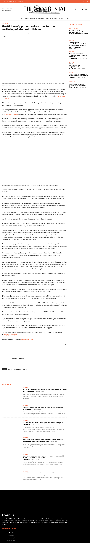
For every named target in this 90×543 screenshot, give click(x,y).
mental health (17, 369)
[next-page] (6, 484)
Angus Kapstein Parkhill (31, 475)
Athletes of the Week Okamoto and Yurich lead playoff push (43, 439)
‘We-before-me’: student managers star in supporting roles (43, 422)
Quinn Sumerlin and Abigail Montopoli (36, 441)
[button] (86, 9)
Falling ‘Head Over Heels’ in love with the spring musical (78, 74)
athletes (10, 369)
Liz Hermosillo (27, 409)
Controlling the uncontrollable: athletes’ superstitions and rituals (45, 390)
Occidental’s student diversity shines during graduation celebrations (77, 84)
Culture (71, 72)
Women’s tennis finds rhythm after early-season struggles (43, 407)
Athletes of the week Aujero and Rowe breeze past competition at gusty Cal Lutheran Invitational (44, 456)
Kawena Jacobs (8, 33)
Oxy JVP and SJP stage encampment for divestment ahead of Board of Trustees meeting (78, 33)
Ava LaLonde (73, 37)
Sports (25, 388)
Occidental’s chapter (11, 114)
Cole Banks (72, 77)
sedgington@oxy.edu (11, 335)
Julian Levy (26, 425)
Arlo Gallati (73, 87)
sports (24, 369)
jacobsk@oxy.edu (27, 339)
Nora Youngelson (29, 392)
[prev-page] (3, 484)
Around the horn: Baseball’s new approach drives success (42, 473)
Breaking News (73, 29)
